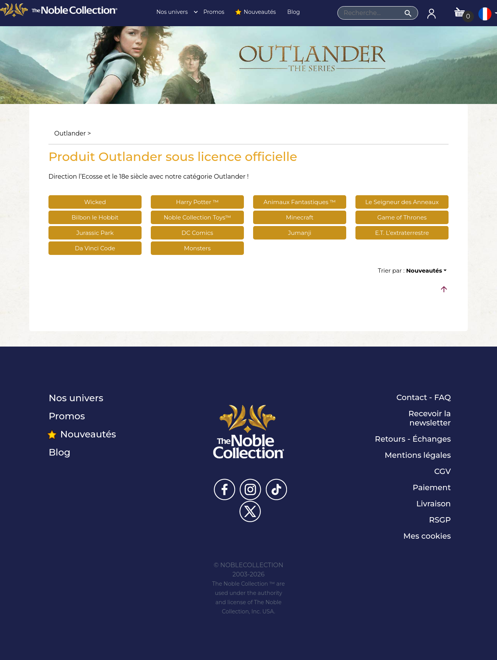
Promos (213, 11)
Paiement (432, 487)
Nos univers (175, 12)
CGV (442, 471)
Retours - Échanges (413, 439)
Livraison (433, 503)
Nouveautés (255, 12)
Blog (293, 11)
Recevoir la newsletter (430, 418)
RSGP (440, 519)
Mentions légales (418, 455)
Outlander (70, 133)
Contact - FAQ (423, 397)
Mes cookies (427, 536)
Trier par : (410, 270)
